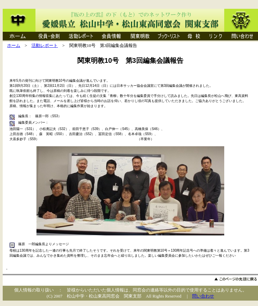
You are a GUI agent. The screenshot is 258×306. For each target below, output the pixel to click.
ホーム (13, 45)
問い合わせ (203, 296)
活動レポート (44, 45)
